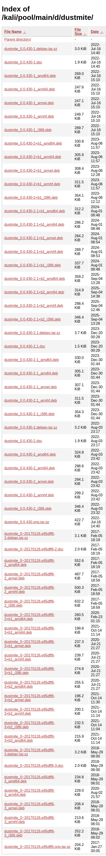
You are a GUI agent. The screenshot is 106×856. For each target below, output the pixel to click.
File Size (78, 32)
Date (95, 32)
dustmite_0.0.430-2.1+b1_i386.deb (32, 265)
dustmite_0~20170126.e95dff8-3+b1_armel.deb (29, 644)
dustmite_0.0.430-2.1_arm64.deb (31, 373)
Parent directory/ (17, 39)
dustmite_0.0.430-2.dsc (23, 441)
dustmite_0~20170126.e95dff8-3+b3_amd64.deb (29, 738)
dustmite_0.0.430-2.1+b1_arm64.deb (34, 224)
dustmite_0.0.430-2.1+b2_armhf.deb (33, 306)
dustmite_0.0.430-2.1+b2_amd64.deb (34, 279)
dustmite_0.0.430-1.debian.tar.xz (30, 49)
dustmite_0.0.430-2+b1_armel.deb (32, 171)
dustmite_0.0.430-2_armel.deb (29, 482)
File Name (13, 32)
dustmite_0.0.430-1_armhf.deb (29, 116)
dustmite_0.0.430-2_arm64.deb (29, 468)
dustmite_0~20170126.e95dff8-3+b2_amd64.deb (29, 685)
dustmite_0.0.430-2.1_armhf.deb (30, 400)
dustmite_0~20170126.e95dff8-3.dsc (33, 766)
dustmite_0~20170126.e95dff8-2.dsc (33, 549)
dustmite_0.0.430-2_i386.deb (27, 508)
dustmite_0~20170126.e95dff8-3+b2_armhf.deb (29, 711)
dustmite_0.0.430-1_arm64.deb (29, 89)
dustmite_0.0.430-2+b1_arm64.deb (32, 157)
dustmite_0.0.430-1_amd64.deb (30, 76)
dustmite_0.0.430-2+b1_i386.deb (31, 197)
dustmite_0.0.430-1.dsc (23, 62)
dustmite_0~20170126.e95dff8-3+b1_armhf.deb (29, 657)
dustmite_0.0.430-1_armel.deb (29, 103)
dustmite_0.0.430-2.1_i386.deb (29, 414)
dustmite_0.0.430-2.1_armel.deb (30, 387)
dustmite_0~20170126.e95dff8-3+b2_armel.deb (29, 698)
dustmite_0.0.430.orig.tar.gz (26, 522)
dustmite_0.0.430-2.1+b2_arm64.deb (34, 292)
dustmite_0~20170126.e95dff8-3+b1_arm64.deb (29, 630)
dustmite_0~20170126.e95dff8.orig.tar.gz (37, 847)
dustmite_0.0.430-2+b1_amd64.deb (33, 143)
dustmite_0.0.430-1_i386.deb (27, 130)
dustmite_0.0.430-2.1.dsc (24, 346)
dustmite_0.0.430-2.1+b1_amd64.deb (34, 211)
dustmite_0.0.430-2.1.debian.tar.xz (32, 333)
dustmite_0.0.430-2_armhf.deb (29, 495)
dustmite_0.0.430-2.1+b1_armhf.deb (33, 252)
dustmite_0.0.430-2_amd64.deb (30, 454)
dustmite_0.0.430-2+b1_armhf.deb (32, 184)
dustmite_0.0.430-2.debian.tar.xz (30, 427)
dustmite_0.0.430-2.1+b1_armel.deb (33, 238)
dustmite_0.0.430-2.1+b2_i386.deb (32, 319)
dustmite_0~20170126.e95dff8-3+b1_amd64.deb (29, 617)
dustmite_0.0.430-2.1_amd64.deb (31, 360)
